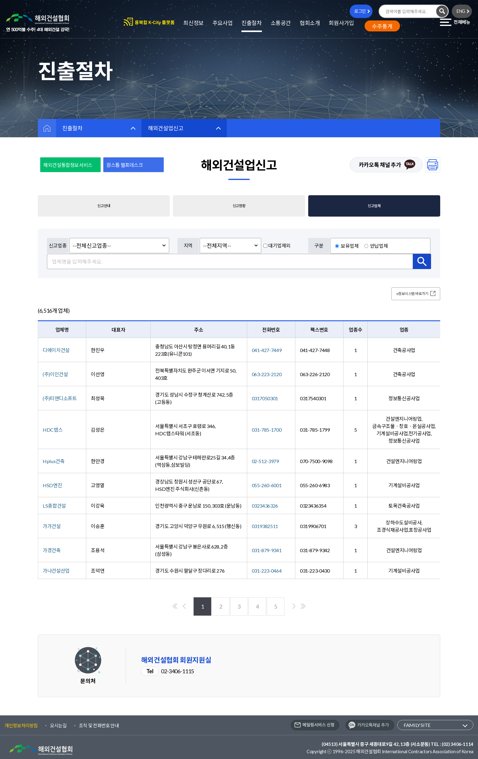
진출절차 (72, 128)
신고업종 (58, 245)
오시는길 (58, 725)
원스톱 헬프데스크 (124, 165)
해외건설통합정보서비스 (67, 165)
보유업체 (350, 246)
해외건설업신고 (165, 128)
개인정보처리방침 (21, 725)
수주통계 (382, 26)
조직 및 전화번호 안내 (99, 725)
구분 (318, 245)
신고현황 (239, 206)
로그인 (360, 11)
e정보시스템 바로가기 (406, 294)
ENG (461, 11)
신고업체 (374, 206)
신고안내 (103, 206)
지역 (188, 245)
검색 (422, 261)
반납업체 (379, 246)
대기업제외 (279, 245)
